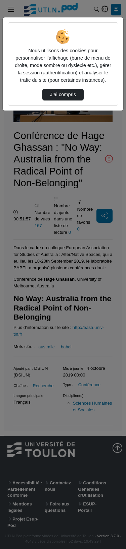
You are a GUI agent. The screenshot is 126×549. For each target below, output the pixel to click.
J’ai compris (63, 94)
